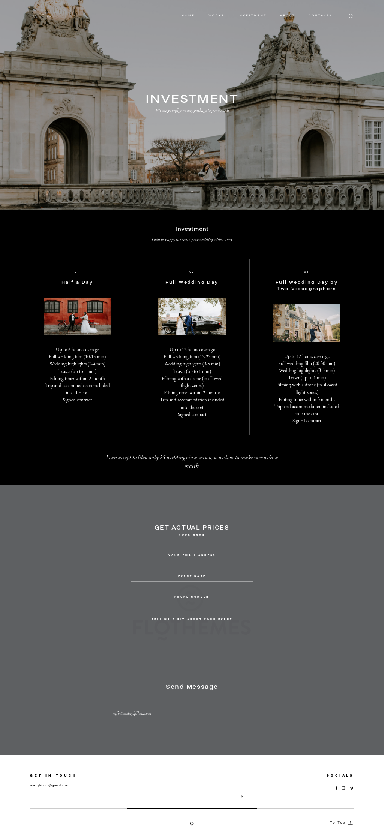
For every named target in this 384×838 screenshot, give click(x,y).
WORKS (216, 15)
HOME (188, 15)
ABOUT (287, 15)
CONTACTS (320, 15)
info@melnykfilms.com (131, 713)
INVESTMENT (252, 15)
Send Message (192, 687)
